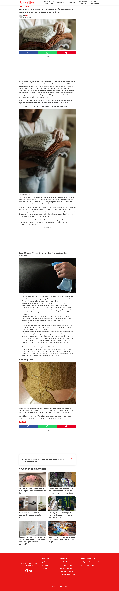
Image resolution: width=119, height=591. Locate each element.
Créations (72, 2)
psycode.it (45, 568)
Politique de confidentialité (90, 562)
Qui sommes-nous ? (49, 562)
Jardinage (60, 2)
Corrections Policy (65, 565)
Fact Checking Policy (66, 562)
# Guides (23, 422)
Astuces (26, 6)
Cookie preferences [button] (87, 565)
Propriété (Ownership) (67, 571)
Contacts (45, 565)
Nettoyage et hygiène (83, 2)
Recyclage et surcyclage (95, 2)
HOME (20, 6)
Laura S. (27, 15)
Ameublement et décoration (48, 2)
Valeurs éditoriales (65, 568)
